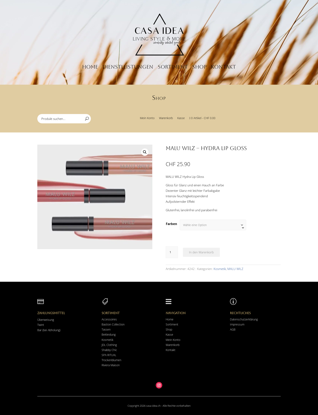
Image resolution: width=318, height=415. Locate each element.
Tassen (106, 329)
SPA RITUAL (109, 355)
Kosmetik (220, 269)
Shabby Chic (109, 350)
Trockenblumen (111, 360)
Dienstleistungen (127, 67)
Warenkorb (166, 118)
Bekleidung (109, 334)
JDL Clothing (109, 345)
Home (90, 67)
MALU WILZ (235, 269)
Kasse (181, 118)
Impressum (237, 324)
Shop (199, 67)
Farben (171, 224)
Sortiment (173, 67)
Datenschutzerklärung (244, 319)
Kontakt (223, 67)
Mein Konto (147, 118)
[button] (144, 152)
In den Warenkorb (201, 252)
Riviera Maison (111, 365)
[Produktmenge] (172, 252)
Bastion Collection (113, 324)
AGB (232, 329)
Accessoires (109, 319)
